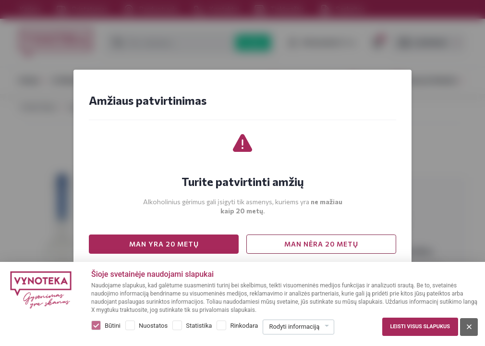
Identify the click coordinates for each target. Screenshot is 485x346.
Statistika (199, 325)
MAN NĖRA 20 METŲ (321, 244)
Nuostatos (153, 325)
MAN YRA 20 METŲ (164, 244)
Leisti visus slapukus (420, 326)
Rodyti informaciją (294, 326)
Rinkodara (244, 325)
